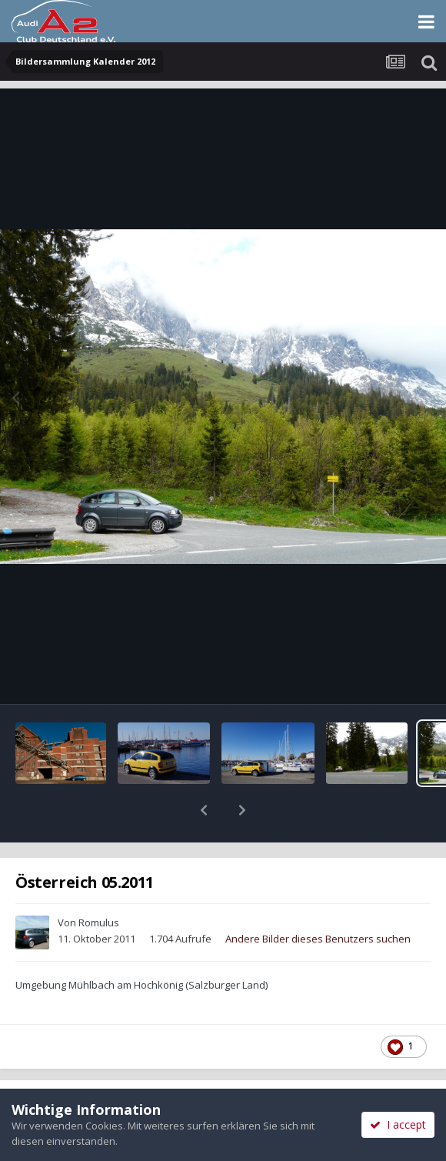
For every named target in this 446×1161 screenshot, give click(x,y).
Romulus (98, 882)
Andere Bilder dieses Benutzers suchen (318, 899)
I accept (398, 1124)
